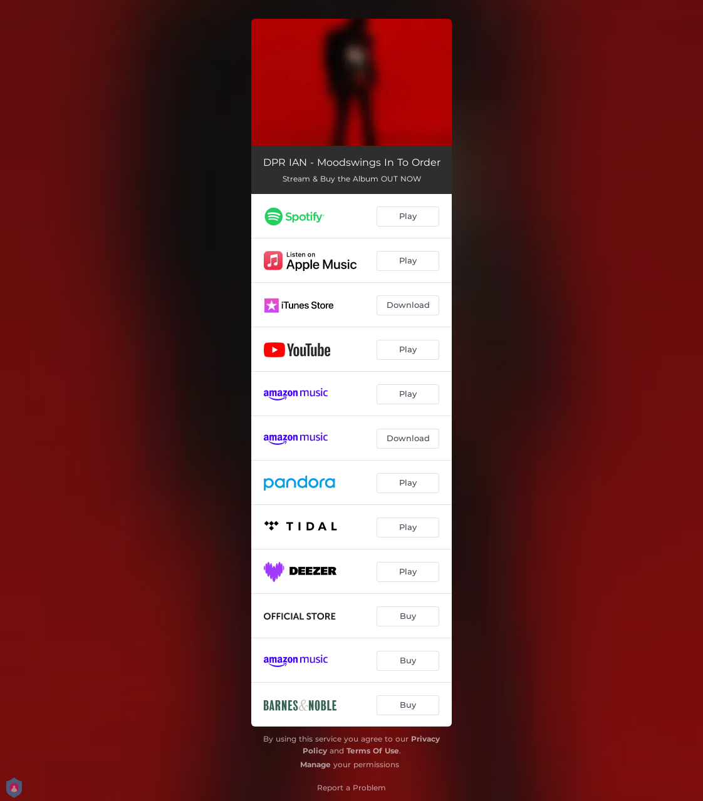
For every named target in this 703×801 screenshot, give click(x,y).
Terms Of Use (372, 750)
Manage (315, 764)
